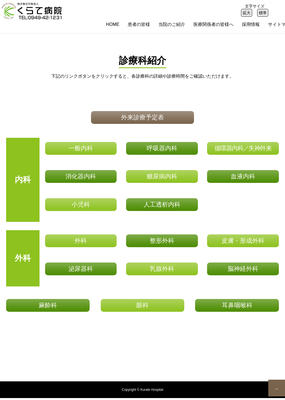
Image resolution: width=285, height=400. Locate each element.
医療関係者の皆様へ (213, 24)
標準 (263, 13)
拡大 (246, 13)
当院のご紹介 (171, 24)
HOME (112, 24)
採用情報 (251, 24)
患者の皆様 (139, 24)
